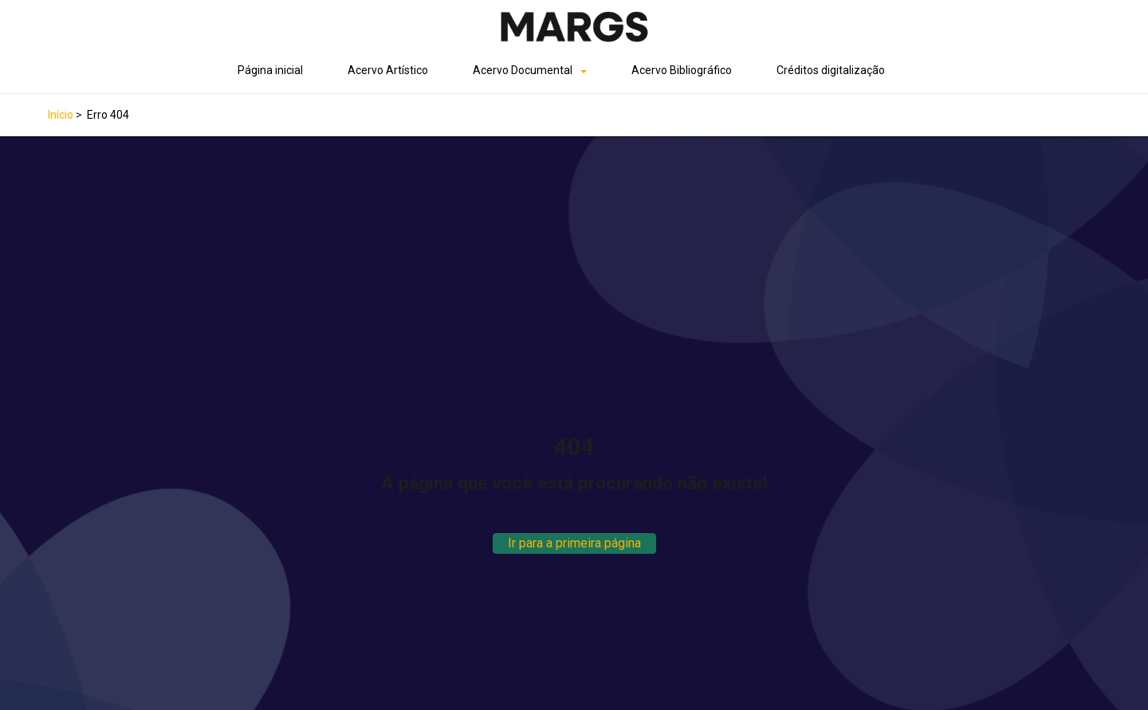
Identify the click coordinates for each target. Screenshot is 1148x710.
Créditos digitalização (830, 70)
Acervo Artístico (388, 70)
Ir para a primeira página (574, 543)
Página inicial (270, 70)
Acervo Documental (522, 70)
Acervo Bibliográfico (681, 70)
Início (60, 114)
